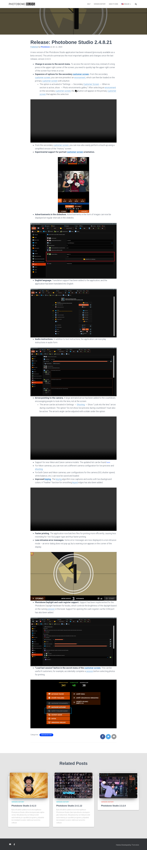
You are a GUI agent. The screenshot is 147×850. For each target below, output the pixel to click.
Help (88, 4)
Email (10, 844)
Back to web (113, 4)
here (108, 462)
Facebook (14, 844)
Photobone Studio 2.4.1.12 (69, 805)
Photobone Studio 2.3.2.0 (113, 805)
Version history (100, 4)
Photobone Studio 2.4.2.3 (23, 805)
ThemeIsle (135, 845)
